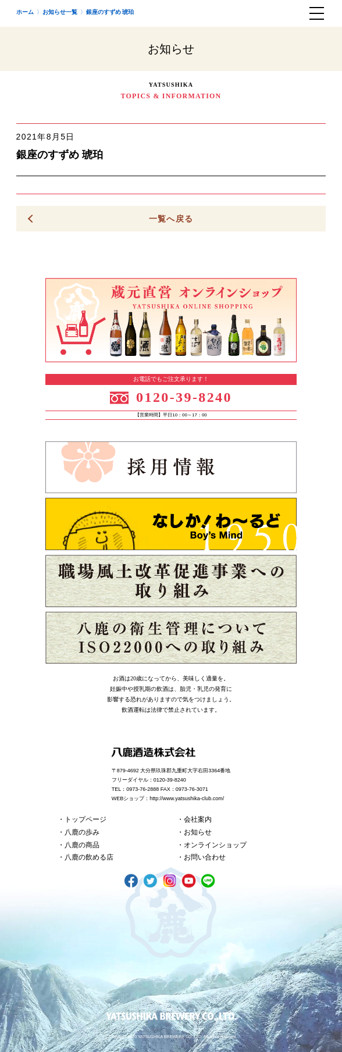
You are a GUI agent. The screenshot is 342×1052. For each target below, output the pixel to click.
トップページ (85, 819)
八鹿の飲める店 (89, 857)
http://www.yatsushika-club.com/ (186, 798)
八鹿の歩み (82, 832)
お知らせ (198, 832)
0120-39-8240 (184, 397)
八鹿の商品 (82, 845)
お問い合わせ (205, 857)
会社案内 (198, 819)
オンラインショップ (215, 845)
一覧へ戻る (171, 218)
